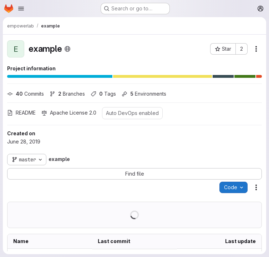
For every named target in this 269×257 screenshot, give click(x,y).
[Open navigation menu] (21, 8)
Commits (25, 94)
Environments (144, 94)
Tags (103, 94)
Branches (67, 94)
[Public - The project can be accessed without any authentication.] (67, 49)
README (21, 113)
